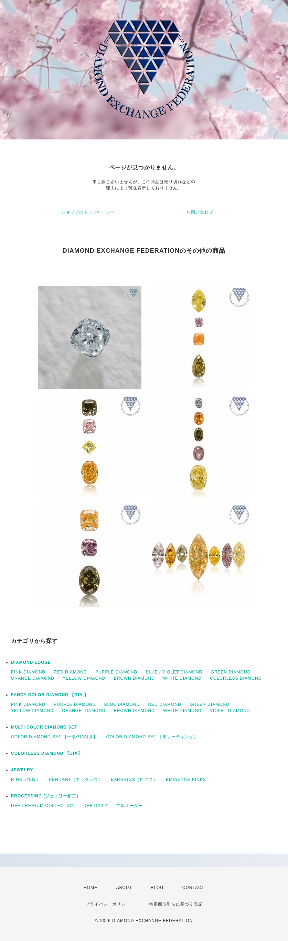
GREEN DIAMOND (231, 672)
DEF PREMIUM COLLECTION (43, 805)
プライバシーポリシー (107, 904)
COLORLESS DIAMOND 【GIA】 (46, 753)
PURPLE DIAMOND (116, 672)
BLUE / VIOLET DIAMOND (174, 672)
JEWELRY (22, 769)
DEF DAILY (95, 805)
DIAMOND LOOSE (31, 662)
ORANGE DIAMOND (32, 678)
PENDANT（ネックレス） (75, 779)
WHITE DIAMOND (182, 678)
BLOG (157, 887)
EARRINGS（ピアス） (134, 779)
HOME (90, 887)
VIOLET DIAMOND (230, 710)
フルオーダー (129, 805)
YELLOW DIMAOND (84, 678)
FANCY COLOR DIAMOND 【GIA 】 (49, 694)
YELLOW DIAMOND (32, 710)
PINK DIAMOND (28, 672)
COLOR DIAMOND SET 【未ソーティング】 (152, 736)
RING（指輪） (26, 779)
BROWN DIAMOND (134, 678)
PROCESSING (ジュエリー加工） (46, 796)
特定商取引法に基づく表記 (176, 904)
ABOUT (124, 887)
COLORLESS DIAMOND (236, 678)
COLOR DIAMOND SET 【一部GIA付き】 (54, 736)
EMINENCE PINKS (186, 779)
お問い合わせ (199, 212)
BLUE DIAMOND (122, 704)
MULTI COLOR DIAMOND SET (44, 727)
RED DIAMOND (70, 672)
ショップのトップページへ (88, 212)
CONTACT (193, 887)
